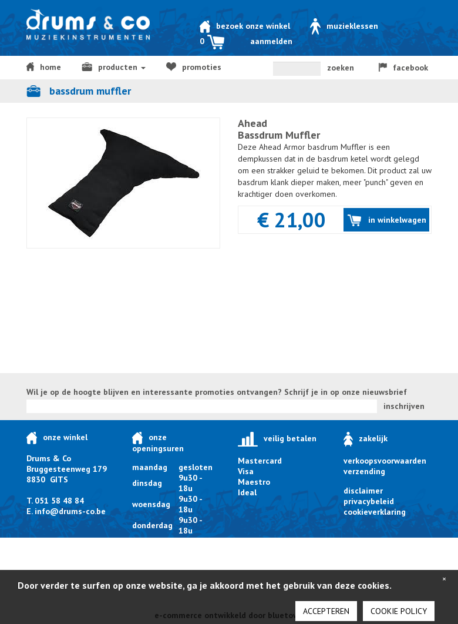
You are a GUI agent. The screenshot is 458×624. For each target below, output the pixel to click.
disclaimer (363, 490)
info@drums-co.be (70, 511)
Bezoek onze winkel (245, 26)
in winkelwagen (386, 220)
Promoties (193, 67)
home (43, 67)
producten (114, 67)
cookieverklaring (375, 511)
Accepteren (326, 611)
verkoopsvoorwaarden (385, 460)
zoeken (340, 67)
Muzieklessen (344, 26)
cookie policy (399, 611)
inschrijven (404, 406)
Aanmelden (271, 41)
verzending (364, 471)
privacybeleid (369, 501)
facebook (403, 67)
